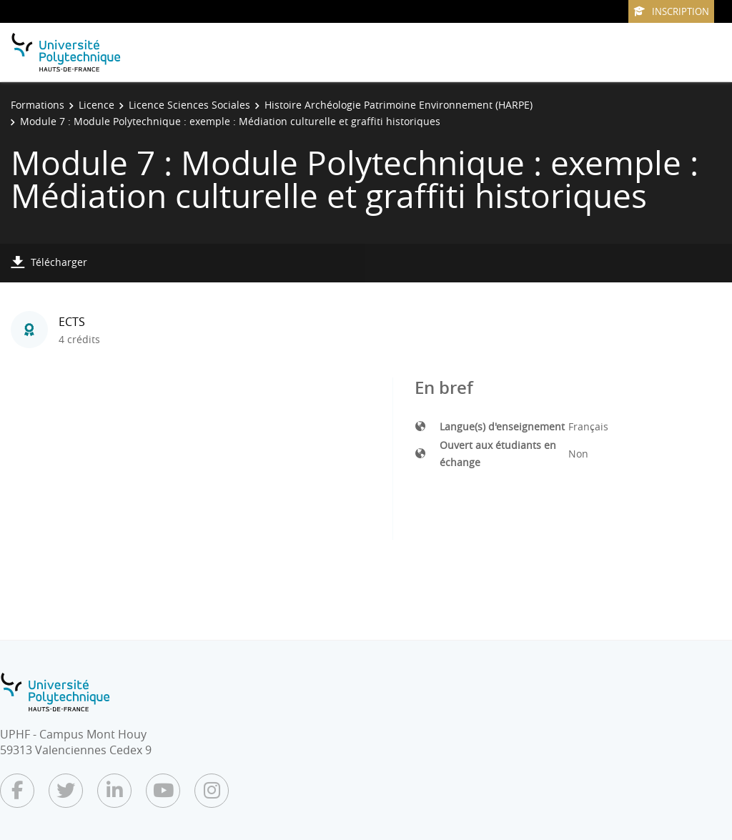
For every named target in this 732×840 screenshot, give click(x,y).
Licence (96, 105)
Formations (37, 105)
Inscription (671, 11)
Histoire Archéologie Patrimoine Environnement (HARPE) (398, 105)
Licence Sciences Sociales (189, 105)
